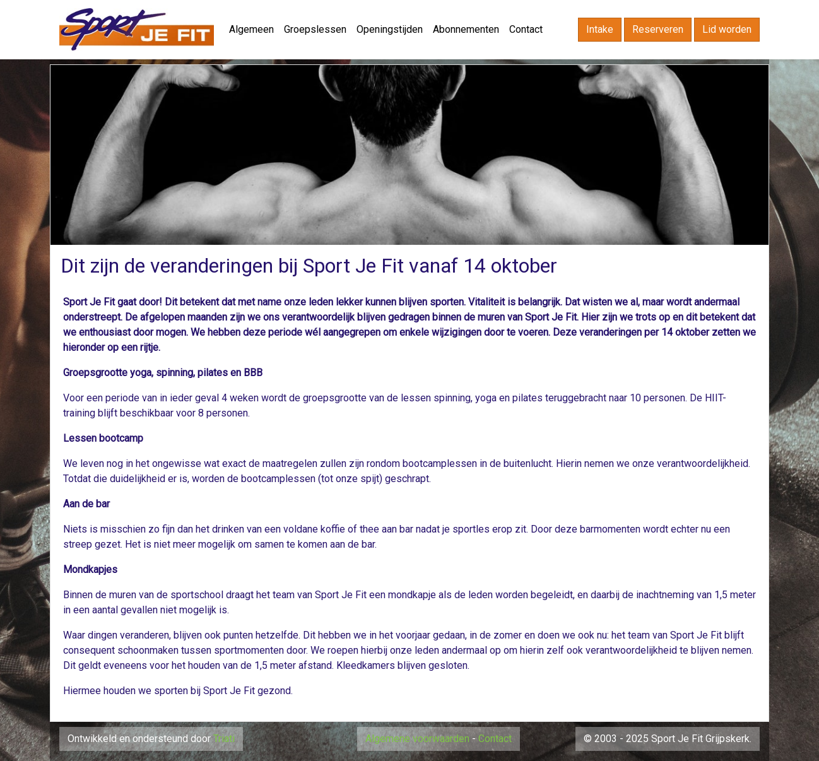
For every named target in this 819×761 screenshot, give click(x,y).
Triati (224, 739)
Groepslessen (315, 29)
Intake (599, 29)
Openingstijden (389, 29)
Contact (526, 29)
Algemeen (251, 29)
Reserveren (657, 29)
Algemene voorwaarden (417, 739)
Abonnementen (466, 29)
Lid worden (726, 29)
